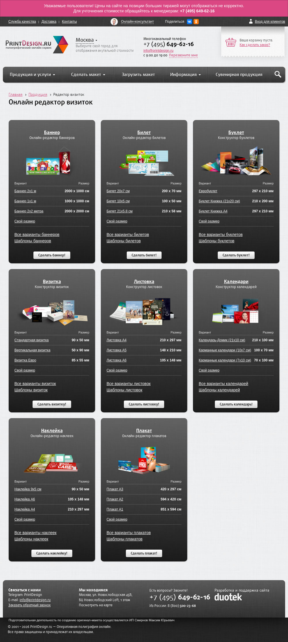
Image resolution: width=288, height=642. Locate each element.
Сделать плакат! (144, 553)
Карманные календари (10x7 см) (225, 350)
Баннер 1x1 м (25, 201)
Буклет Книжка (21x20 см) (219, 201)
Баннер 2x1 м (25, 191)
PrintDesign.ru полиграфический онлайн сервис (37, 45)
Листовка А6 (116, 360)
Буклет (236, 132)
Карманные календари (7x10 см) (225, 360)
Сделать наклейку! (51, 553)
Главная (15, 94)
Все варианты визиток (35, 383)
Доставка (48, 22)
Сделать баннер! (51, 255)
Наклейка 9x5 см (27, 489)
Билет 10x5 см (118, 201)
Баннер (52, 132)
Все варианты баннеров (36, 234)
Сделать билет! (144, 255)
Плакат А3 (115, 489)
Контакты (69, 22)
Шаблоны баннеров (32, 241)
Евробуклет (208, 191)
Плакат (144, 431)
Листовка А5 (116, 350)
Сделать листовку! (144, 404)
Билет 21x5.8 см (119, 211)
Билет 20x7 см (118, 191)
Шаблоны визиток (31, 390)
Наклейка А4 (24, 509)
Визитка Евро (25, 360)
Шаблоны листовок (124, 390)
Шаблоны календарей (219, 390)
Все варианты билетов (128, 234)
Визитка (52, 282)
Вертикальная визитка (32, 350)
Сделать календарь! (236, 404)
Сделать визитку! (51, 404)
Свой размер (24, 221)
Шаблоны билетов (124, 241)
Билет (144, 132)
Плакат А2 (115, 499)
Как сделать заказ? (255, 45)
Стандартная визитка (31, 340)
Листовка (144, 282)
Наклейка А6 (24, 499)
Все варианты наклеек (35, 532)
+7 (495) (168, 44)
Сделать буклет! (236, 255)
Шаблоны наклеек (31, 539)
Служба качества (22, 22)
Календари (236, 282)
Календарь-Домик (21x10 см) (222, 340)
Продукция (38, 94)
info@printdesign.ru (158, 51)
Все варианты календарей (223, 383)
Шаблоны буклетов (216, 241)
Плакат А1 (115, 509)
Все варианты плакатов (129, 532)
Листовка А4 (116, 340)
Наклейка (52, 431)
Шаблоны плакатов (125, 539)
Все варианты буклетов (221, 234)
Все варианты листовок (129, 383)
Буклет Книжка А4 (213, 211)
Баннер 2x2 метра (28, 211)
